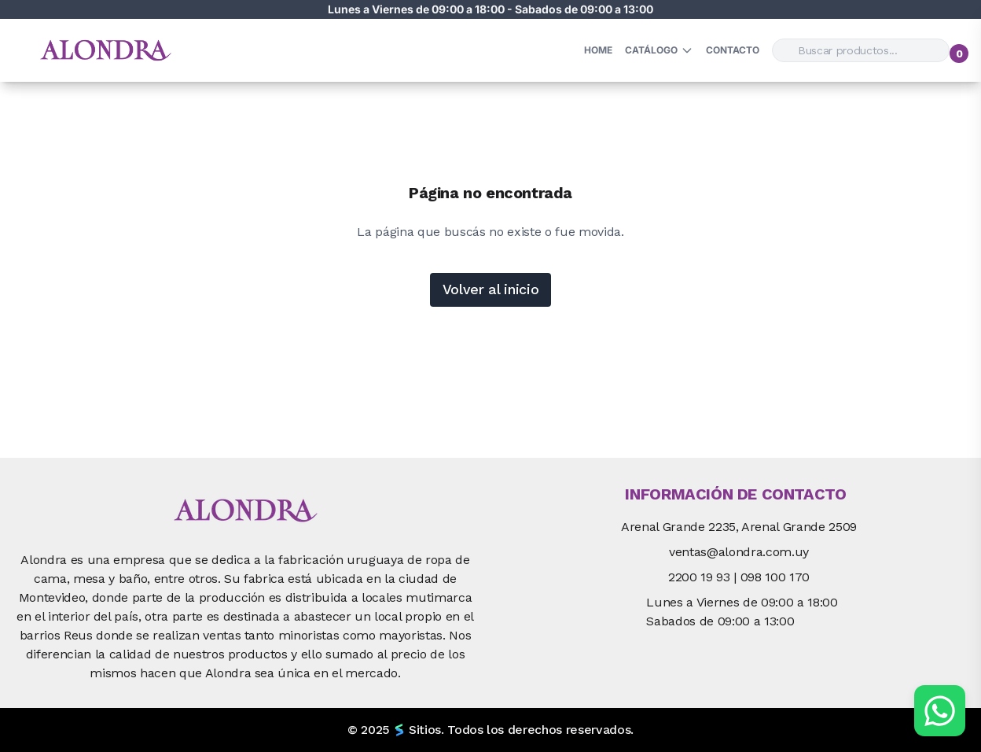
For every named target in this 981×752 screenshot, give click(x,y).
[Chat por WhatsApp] (939, 710)
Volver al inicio (491, 289)
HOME (598, 50)
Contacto (732, 50)
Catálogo (659, 50)
